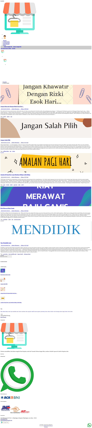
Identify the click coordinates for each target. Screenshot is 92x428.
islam (9, 219)
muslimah (5, 219)
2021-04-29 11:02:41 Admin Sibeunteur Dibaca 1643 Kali (14, 210)
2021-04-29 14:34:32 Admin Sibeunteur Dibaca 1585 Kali (14, 109)
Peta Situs (46, 426)
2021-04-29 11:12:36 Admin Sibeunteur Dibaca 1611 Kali (14, 142)
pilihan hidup (6, 151)
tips (11, 116)
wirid (22, 184)
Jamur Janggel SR (8, 46)
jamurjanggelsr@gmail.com (6, 420)
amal (4, 184)
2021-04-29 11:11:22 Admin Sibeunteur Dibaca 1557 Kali (14, 177)
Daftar (9, 48)
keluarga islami (27, 254)
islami (13, 151)
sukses (8, 116)
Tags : (2, 116)
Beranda (5, 82)
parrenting (5, 254)
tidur (19, 184)
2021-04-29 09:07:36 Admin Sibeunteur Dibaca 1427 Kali (14, 245)
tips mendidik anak (12, 254)
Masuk (13, 48)
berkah (7, 184)
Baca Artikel (2, 152)
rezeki (4, 116)
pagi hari (15, 184)
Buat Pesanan (3, 317)
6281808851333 (4, 419)
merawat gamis (17, 219)
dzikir (11, 184)
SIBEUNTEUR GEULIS (48, 425)
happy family (20, 254)
